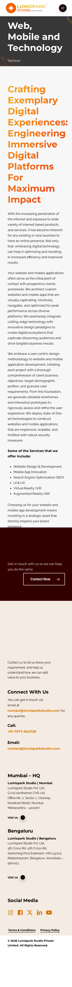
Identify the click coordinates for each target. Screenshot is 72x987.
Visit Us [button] (16, 817)
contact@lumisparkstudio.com (33, 711)
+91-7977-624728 (21, 731)
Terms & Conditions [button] (22, 930)
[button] (63, 8)
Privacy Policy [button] (50, 930)
